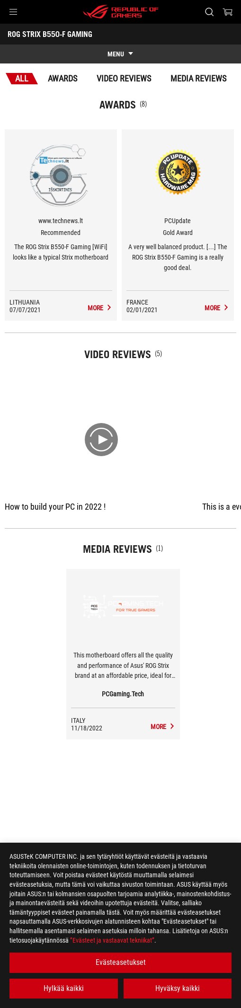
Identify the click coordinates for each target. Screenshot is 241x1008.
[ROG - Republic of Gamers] (121, 12)
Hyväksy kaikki (177, 988)
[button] (13, 12)
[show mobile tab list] (120, 54)
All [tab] (21, 78)
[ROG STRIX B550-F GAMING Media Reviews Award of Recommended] (100, 308)
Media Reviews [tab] (198, 78)
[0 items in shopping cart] (227, 12)
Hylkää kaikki (64, 988)
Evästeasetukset (121, 962)
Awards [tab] (62, 78)
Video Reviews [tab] (124, 78)
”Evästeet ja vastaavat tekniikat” (112, 940)
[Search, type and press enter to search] (209, 12)
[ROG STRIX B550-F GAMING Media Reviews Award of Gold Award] (217, 308)
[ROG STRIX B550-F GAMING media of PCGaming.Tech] (163, 726)
